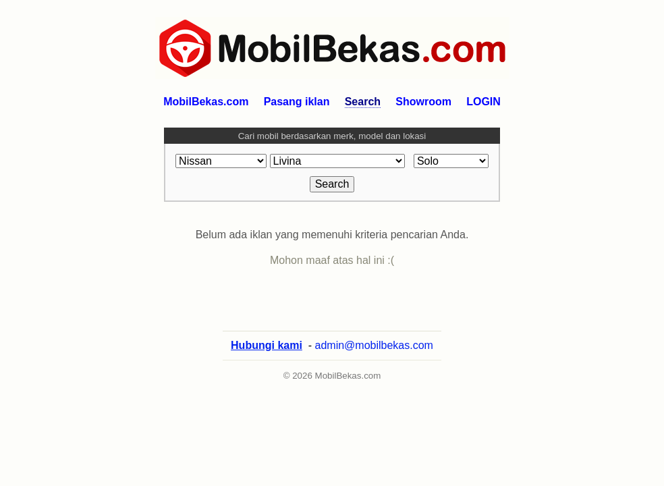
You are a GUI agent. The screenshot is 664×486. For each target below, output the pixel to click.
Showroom (423, 101)
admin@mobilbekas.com (374, 358)
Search (363, 101)
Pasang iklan (297, 101)
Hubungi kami (266, 358)
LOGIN (483, 101)
